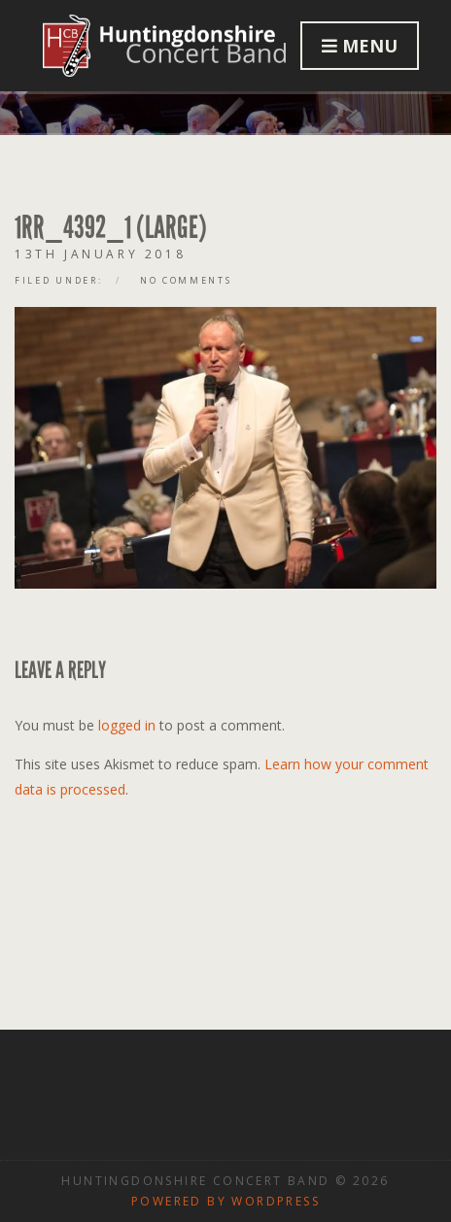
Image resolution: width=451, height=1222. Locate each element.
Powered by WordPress (225, 1201)
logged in (127, 725)
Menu (360, 45)
